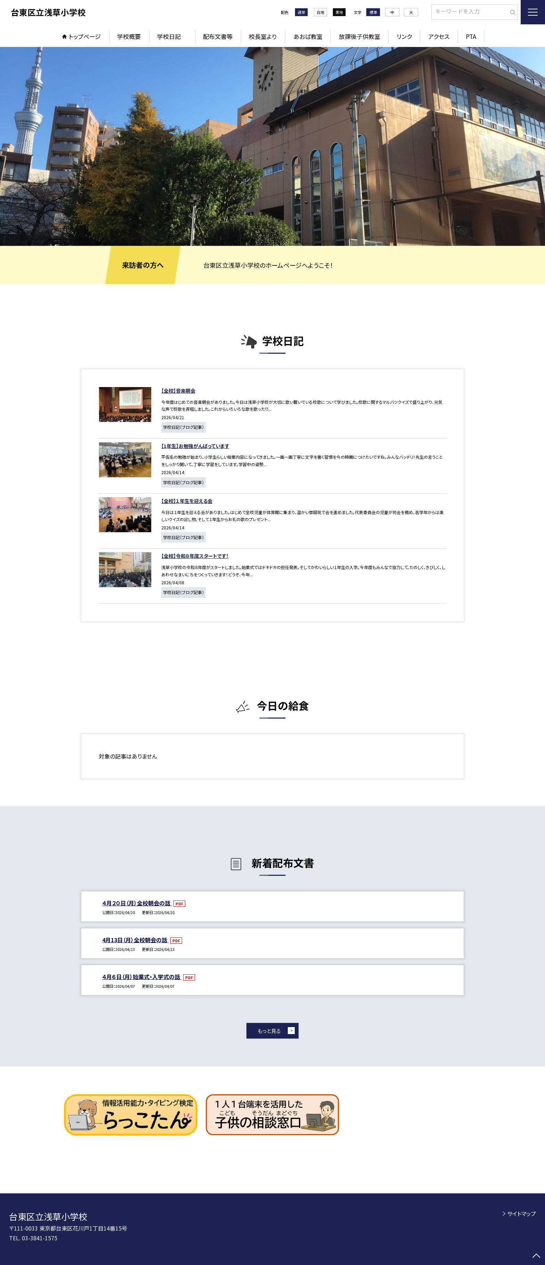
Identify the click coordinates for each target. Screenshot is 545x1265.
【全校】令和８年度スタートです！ (195, 555)
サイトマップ (521, 1213)
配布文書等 (218, 36)
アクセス (438, 36)
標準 (373, 12)
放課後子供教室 (359, 36)
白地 (320, 12)
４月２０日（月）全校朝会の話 (137, 903)
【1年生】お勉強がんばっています (195, 445)
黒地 (339, 12)
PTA (471, 36)
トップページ (85, 36)
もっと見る (269, 1030)
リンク (404, 36)
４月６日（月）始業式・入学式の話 (141, 976)
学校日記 (172, 36)
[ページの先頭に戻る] (536, 1256)
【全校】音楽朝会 (178, 390)
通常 (301, 12)
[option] (272, 146)
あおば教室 (308, 36)
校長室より (263, 36)
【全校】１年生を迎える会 (186, 500)
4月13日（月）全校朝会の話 (135, 940)
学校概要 (129, 36)
